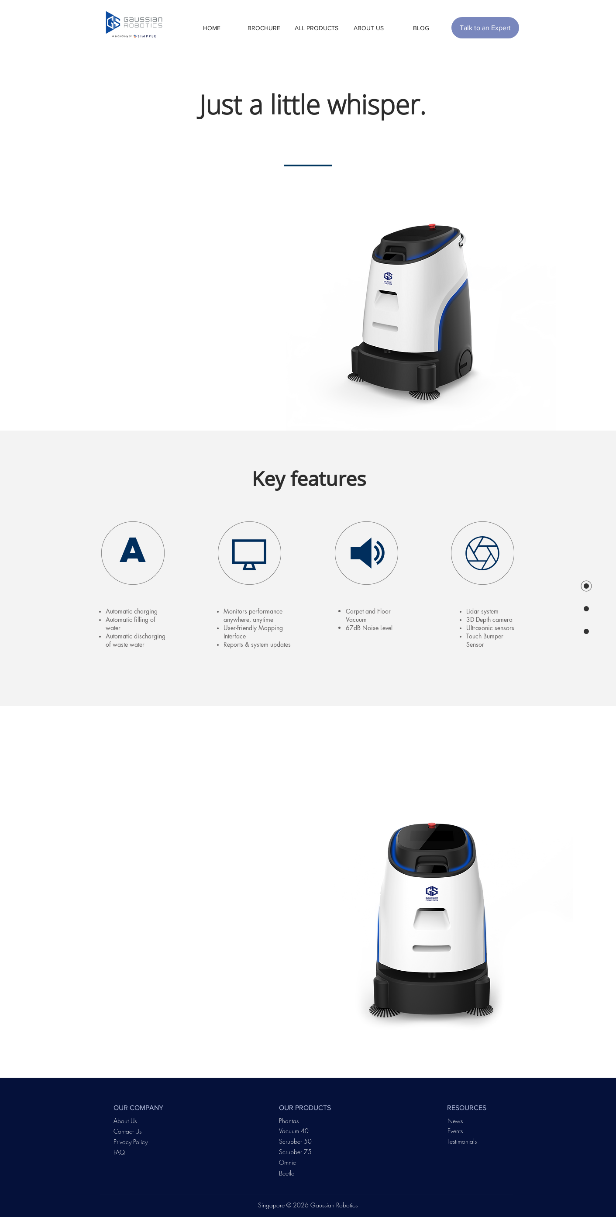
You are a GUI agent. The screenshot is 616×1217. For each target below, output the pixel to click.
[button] (264, 28)
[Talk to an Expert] (485, 27)
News (455, 1121)
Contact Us (127, 1131)
